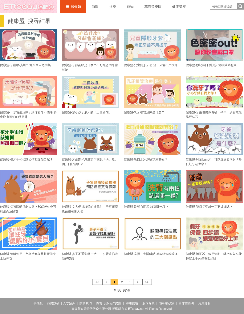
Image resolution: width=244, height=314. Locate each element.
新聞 (95, 7)
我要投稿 (53, 303)
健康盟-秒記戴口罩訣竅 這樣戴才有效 (211, 65)
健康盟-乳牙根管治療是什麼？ (144, 112)
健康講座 (179, 7)
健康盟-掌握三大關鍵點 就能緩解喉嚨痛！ (152, 254)
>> (147, 282)
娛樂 (112, 7)
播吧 (28, 6)
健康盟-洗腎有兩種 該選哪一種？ (146, 206)
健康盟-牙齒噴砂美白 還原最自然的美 (25, 65)
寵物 (130, 7)
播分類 (76, 7)
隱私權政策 (166, 303)
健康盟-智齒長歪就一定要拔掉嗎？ (209, 206)
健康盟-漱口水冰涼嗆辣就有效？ (146, 159)
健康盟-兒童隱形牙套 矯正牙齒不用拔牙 (151, 65)
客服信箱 (132, 303)
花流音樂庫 (152, 7)
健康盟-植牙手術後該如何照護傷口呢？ (26, 159)
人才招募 (69, 303)
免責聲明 (204, 303)
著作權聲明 (186, 303)
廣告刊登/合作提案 (108, 303)
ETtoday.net (136, 308)
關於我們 (85, 303)
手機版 (38, 303)
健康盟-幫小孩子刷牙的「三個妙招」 (87, 112)
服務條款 (148, 303)
